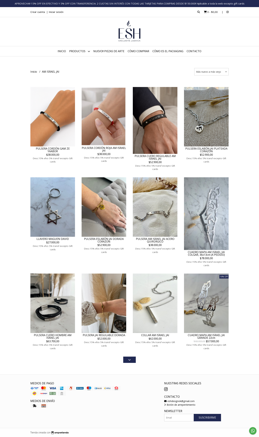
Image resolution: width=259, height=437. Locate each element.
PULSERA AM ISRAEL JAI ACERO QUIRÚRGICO (155, 240)
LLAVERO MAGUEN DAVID (53, 239)
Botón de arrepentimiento (179, 404)
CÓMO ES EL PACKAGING (167, 51)
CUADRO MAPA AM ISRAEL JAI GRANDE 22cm (206, 336)
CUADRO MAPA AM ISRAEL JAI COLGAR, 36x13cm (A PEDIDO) (206, 253)
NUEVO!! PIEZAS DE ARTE (108, 51)
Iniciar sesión (56, 12)
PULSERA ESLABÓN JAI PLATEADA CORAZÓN (206, 150)
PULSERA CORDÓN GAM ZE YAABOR (53, 150)
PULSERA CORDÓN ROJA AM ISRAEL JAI (104, 149)
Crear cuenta (37, 12)
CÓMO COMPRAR (138, 51)
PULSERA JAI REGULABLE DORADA (104, 335)
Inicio (62, 51)
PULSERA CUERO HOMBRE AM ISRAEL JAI (53, 336)
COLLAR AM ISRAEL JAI (155, 335)
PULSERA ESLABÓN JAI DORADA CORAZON (104, 240)
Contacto (194, 51)
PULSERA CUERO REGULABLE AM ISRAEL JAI (155, 157)
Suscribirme (207, 417)
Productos (79, 51)
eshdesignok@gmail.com (179, 401)
